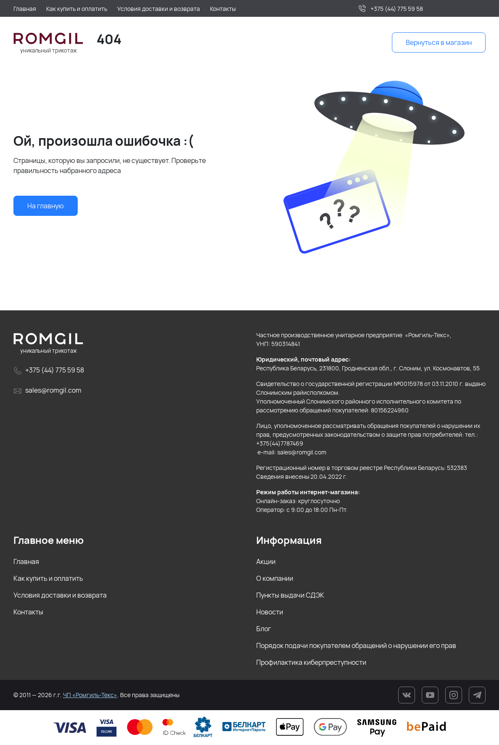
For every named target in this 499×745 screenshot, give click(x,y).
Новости (269, 611)
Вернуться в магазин (439, 42)
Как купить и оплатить (48, 578)
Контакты (28, 611)
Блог (263, 628)
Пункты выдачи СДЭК (290, 595)
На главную (45, 205)
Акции (266, 561)
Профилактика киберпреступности (311, 662)
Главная (26, 561)
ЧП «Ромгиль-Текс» (90, 695)
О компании (274, 578)
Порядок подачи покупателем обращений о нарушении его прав (356, 645)
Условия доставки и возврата (60, 595)
